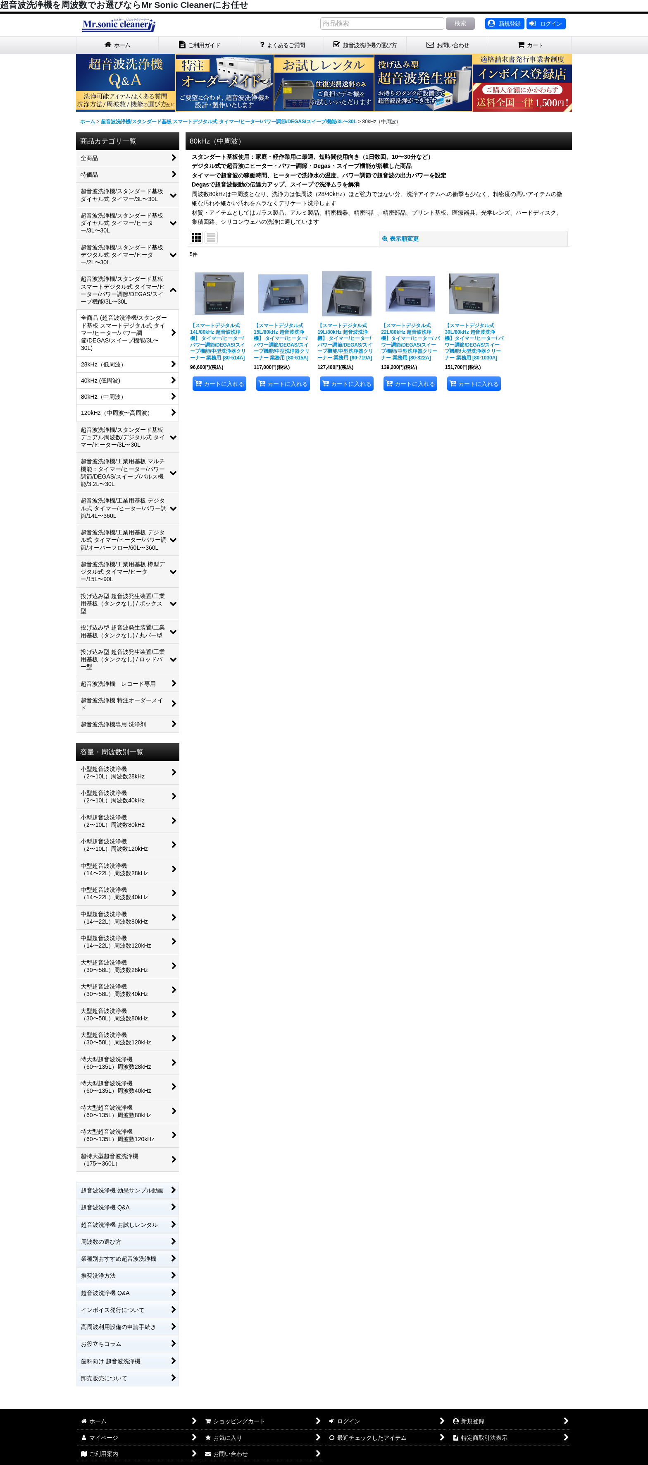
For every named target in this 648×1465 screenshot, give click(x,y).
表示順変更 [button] (400, 238)
